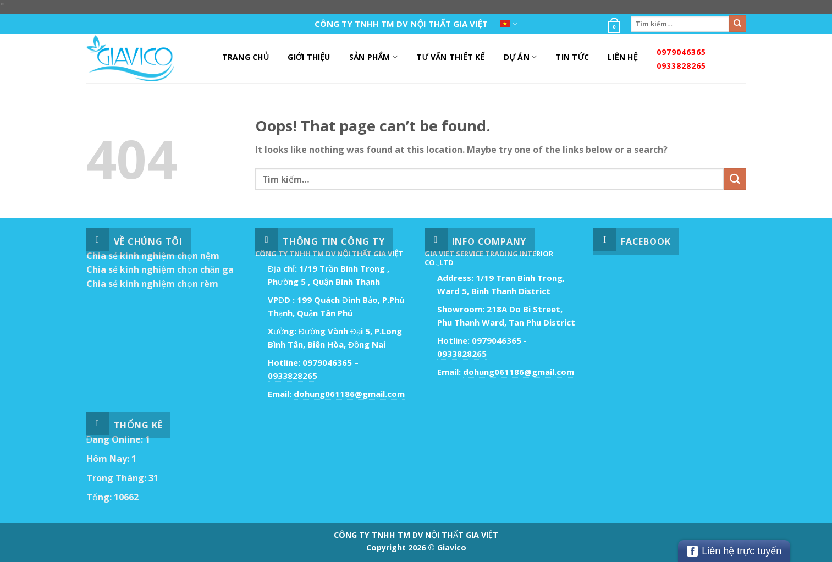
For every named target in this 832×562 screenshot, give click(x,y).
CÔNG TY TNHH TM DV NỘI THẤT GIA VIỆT (401, 23)
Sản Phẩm (373, 57)
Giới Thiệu (309, 57)
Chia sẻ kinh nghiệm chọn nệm (152, 256)
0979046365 (681, 52)
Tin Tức (572, 57)
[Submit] (737, 23)
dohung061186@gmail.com (349, 393)
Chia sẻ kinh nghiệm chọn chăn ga (160, 269)
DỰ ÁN (520, 57)
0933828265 (681, 65)
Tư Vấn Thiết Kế (450, 57)
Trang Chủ (245, 57)
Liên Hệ (623, 57)
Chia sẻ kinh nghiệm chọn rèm (152, 284)
